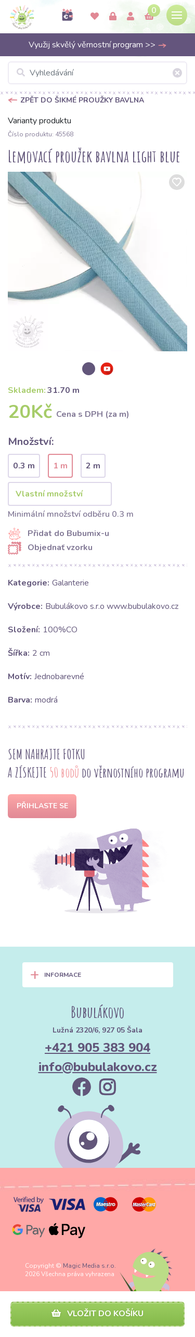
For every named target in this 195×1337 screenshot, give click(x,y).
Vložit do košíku (97, 1313)
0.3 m (24, 466)
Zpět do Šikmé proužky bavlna (82, 100)
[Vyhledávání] (97, 72)
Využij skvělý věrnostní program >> (98, 44)
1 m (60, 466)
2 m (93, 466)
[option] (97, 261)
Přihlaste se (42, 806)
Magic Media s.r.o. (89, 1266)
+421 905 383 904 (97, 1047)
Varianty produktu (39, 120)
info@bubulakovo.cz (97, 1067)
